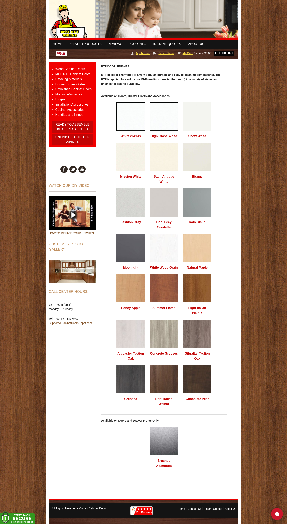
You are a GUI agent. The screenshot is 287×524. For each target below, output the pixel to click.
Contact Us (194, 508)
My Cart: (185, 53)
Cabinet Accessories (69, 109)
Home (57, 44)
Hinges (60, 99)
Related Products (85, 44)
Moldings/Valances (68, 94)
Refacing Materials (68, 79)
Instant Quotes (167, 44)
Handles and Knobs (69, 114)
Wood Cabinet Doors (70, 69)
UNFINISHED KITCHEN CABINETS (72, 139)
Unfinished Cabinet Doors (73, 89)
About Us (196, 44)
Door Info (137, 44)
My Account (140, 53)
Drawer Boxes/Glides (70, 84)
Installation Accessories (71, 104)
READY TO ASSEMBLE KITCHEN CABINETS (72, 127)
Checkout (224, 53)
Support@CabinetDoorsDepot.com (70, 323)
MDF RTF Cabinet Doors (73, 74)
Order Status (163, 53)
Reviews (115, 44)
